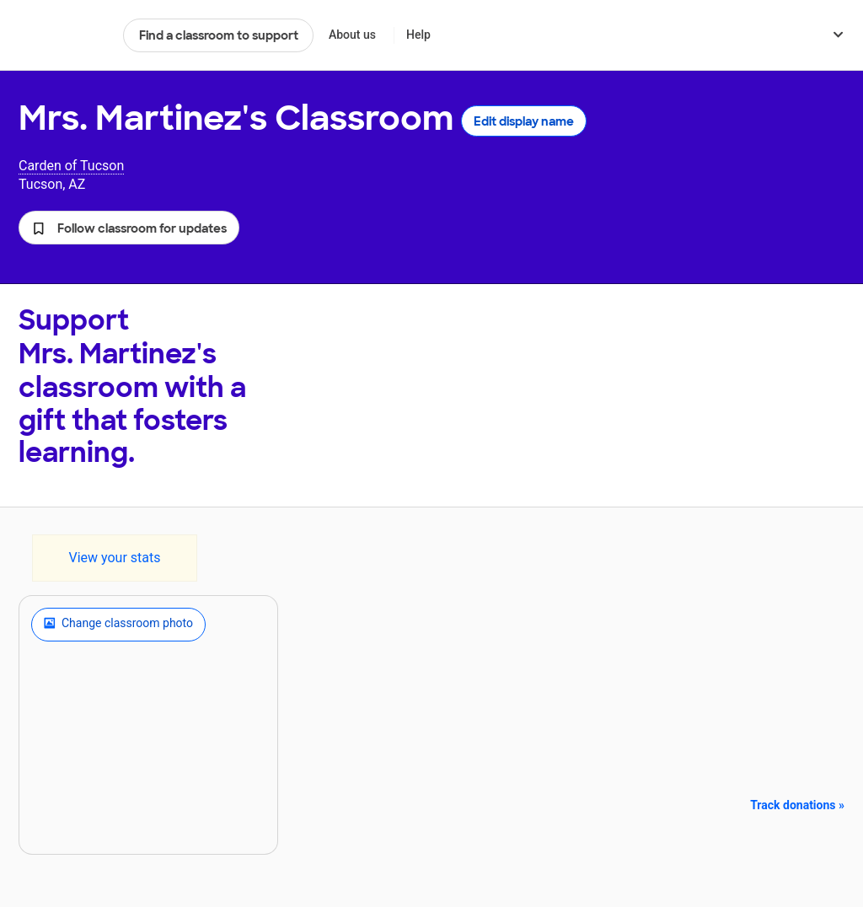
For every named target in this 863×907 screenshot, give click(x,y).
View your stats (114, 558)
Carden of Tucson (71, 166)
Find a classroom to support (218, 35)
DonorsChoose (64, 35)
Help (418, 34)
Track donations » (797, 805)
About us (352, 34)
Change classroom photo (118, 624)
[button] (129, 227)
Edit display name (524, 121)
